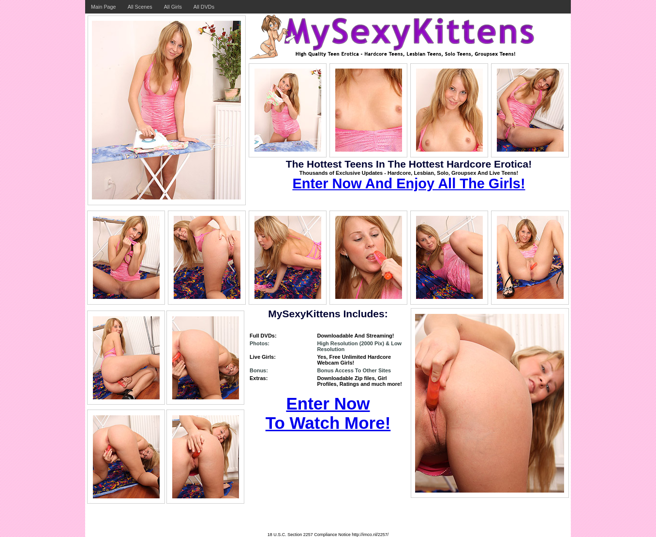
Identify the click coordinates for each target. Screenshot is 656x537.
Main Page (103, 7)
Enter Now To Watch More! (328, 413)
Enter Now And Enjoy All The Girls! (408, 183)
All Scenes (140, 7)
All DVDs (204, 7)
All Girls (173, 7)
